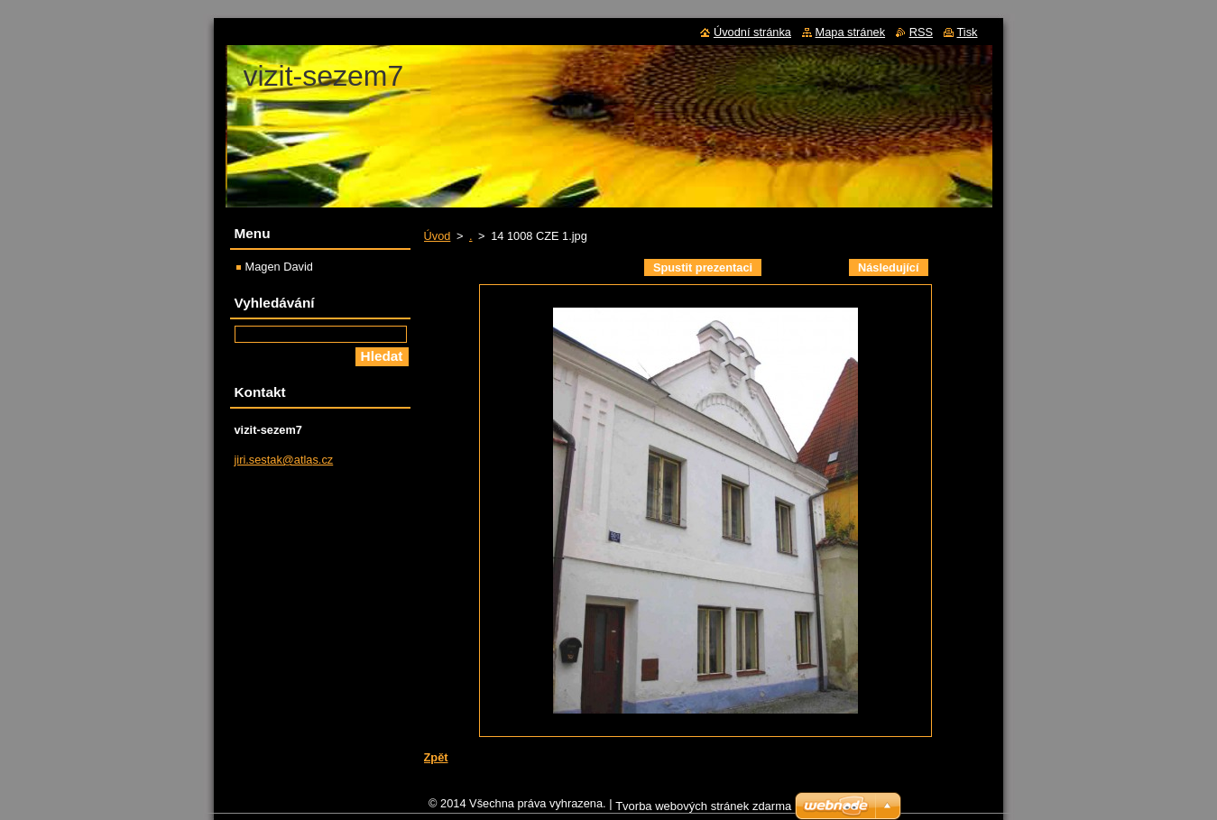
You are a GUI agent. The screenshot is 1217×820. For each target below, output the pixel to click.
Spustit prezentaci (702, 267)
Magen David (279, 266)
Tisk (967, 32)
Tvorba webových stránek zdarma (703, 810)
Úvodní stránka (752, 32)
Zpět (436, 757)
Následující (888, 267)
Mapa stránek (851, 32)
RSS (921, 32)
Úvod (437, 236)
